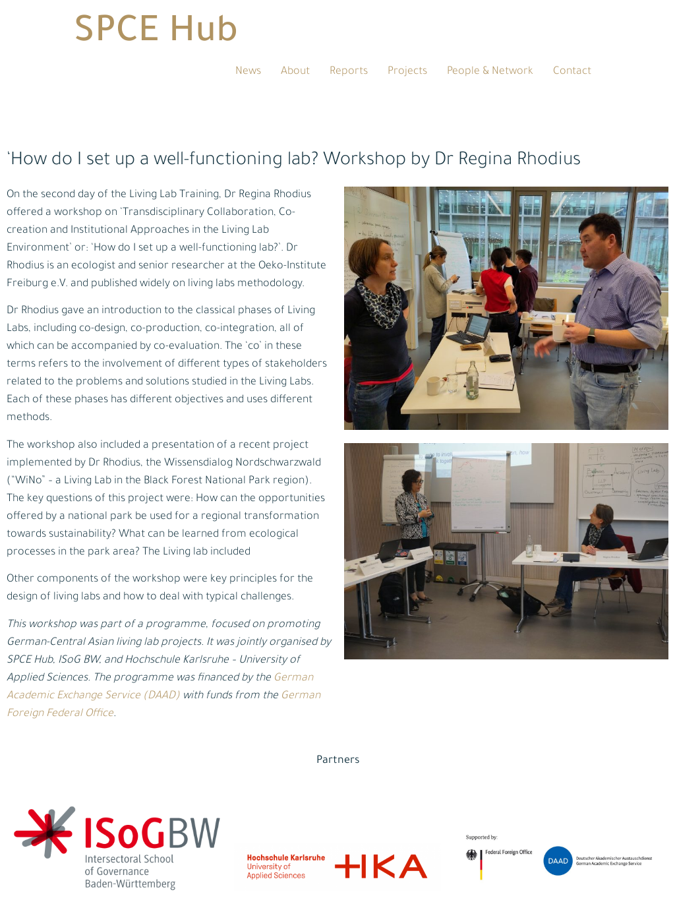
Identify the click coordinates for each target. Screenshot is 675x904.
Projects (407, 72)
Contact (572, 72)
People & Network (490, 72)
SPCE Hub (156, 34)
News (248, 72)
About (295, 72)
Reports (349, 72)
